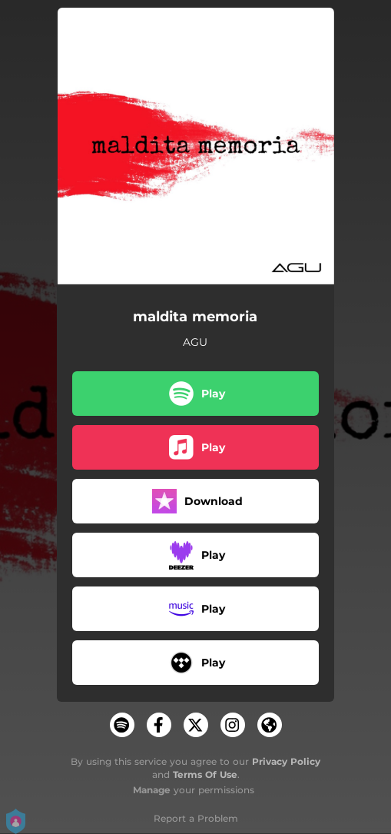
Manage (152, 790)
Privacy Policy (286, 761)
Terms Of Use (205, 774)
